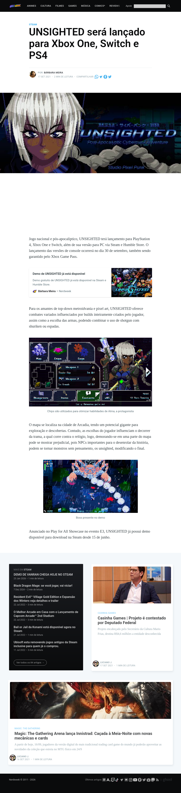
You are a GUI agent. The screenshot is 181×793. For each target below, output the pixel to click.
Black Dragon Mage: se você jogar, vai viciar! (43, 585)
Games (72, 5)
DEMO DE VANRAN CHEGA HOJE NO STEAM (43, 574)
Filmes (59, 5)
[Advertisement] (90, 208)
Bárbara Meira (53, 72)
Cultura (45, 5)
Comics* (100, 5)
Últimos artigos (93, 779)
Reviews (115, 5)
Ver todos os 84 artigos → (30, 662)
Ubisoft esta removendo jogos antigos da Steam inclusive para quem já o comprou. (45, 644)
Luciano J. (106, 662)
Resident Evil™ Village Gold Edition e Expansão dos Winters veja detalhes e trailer (44, 599)
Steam (33, 24)
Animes (31, 5)
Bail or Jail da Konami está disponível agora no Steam (45, 629)
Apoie (129, 5)
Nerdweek (14, 779)
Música (85, 5)
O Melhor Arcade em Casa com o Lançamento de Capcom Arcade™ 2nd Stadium (46, 614)
